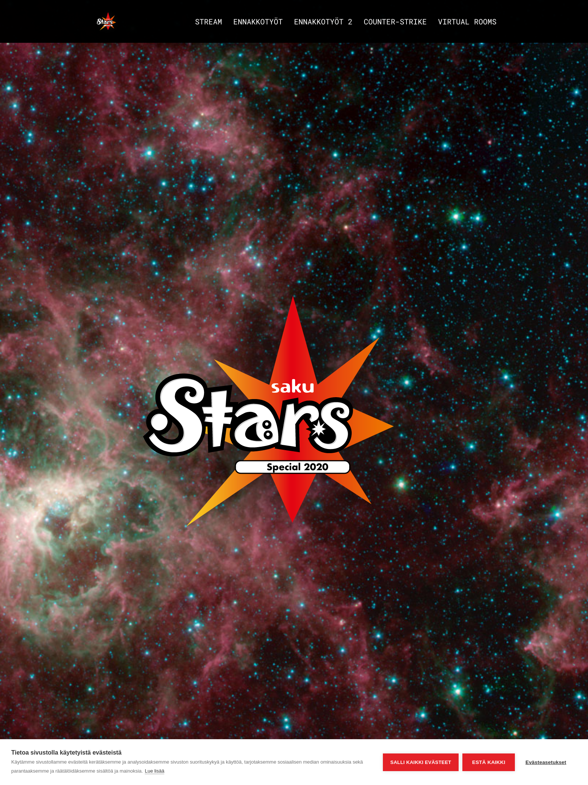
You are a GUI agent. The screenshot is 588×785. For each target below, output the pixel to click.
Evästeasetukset (545, 762)
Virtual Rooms (467, 22)
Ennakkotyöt (258, 22)
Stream (208, 22)
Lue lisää (154, 771)
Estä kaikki (488, 762)
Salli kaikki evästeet (420, 762)
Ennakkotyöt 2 (323, 22)
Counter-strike (395, 22)
